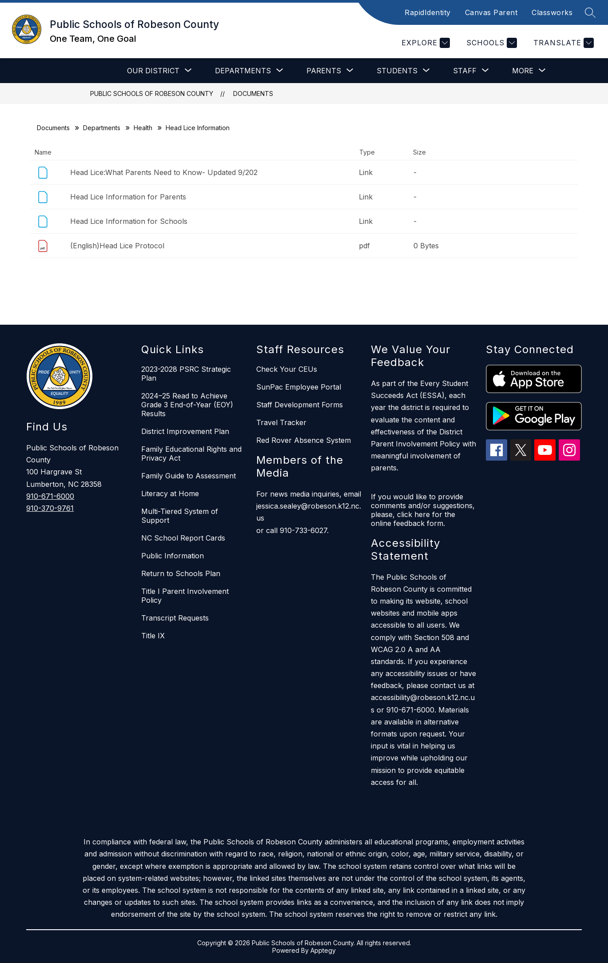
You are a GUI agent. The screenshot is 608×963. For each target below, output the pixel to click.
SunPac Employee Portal (298, 386)
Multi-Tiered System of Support (179, 516)
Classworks (552, 12)
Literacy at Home (170, 493)
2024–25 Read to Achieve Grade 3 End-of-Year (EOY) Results (187, 404)
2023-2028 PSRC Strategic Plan (186, 373)
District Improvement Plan (185, 431)
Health (143, 127)
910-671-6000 (50, 496)
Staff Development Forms (299, 404)
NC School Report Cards (183, 537)
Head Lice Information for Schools (128, 221)
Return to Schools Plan (180, 573)
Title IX (153, 635)
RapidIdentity (428, 12)
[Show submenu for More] (522, 70)
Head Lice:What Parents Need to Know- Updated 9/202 (164, 172)
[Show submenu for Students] (397, 70)
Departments (101, 127)
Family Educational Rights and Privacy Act (191, 453)
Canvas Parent (491, 12)
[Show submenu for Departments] (243, 70)
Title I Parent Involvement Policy (185, 596)
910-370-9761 (50, 508)
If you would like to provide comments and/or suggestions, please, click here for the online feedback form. (423, 510)
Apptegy (323, 950)
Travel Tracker (281, 422)
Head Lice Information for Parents (128, 196)
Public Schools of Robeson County (151, 93)
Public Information (172, 555)
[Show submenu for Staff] (465, 70)
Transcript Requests (175, 617)
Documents (253, 93)
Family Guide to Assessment (188, 475)
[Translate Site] (562, 42)
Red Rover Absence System (303, 440)
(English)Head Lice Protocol (117, 245)
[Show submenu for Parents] (323, 70)
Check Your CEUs (286, 369)
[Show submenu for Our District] (153, 70)
